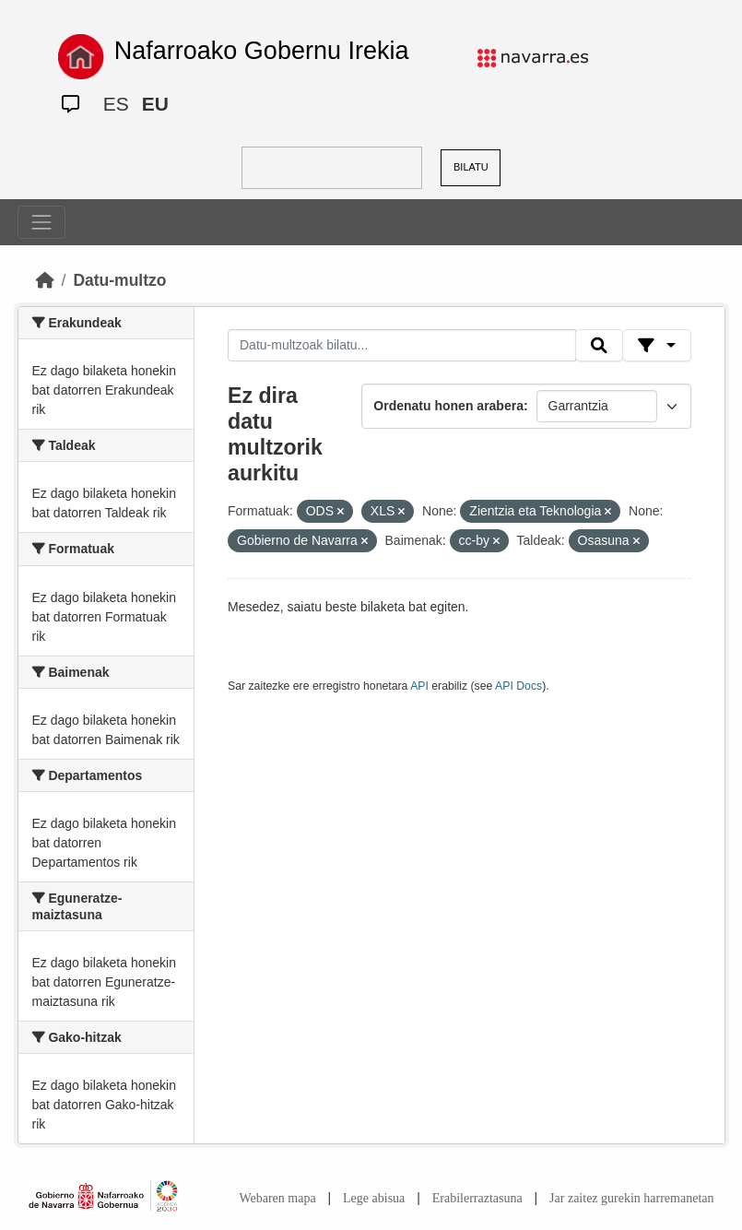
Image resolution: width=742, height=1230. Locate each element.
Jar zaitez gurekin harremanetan (631, 1198)
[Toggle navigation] (41, 222)
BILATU (471, 166)
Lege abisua (374, 1198)
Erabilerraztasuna (477, 1198)
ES (116, 103)
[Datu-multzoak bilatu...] (402, 345)
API (419, 686)
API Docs (518, 686)
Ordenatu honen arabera (448, 405)
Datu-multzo (119, 280)
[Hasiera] (45, 280)
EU (155, 103)
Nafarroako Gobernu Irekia (261, 51)
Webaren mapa (277, 1198)
